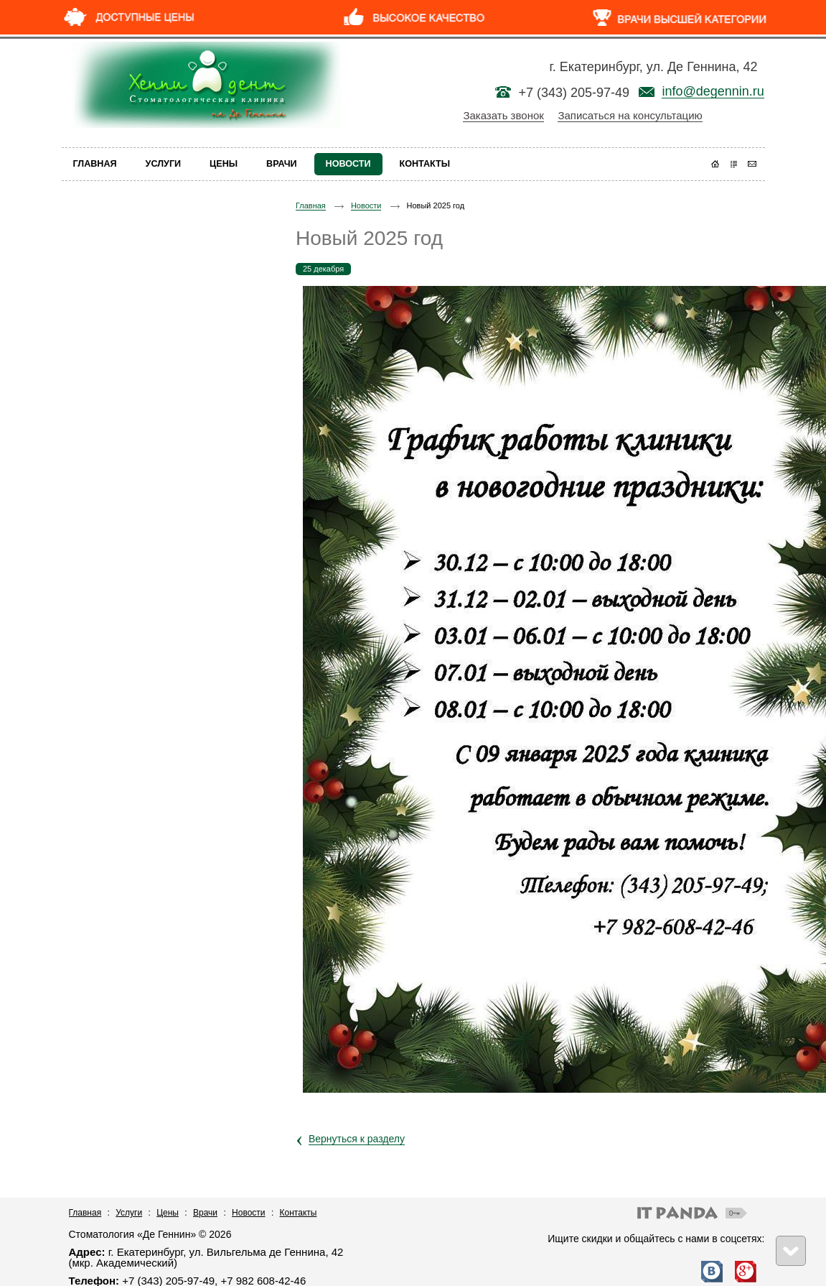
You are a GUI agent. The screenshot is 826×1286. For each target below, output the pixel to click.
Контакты (298, 1213)
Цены (167, 1213)
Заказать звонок (503, 115)
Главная (311, 205)
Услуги (129, 1213)
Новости (366, 205)
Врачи (205, 1213)
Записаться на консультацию (630, 115)
